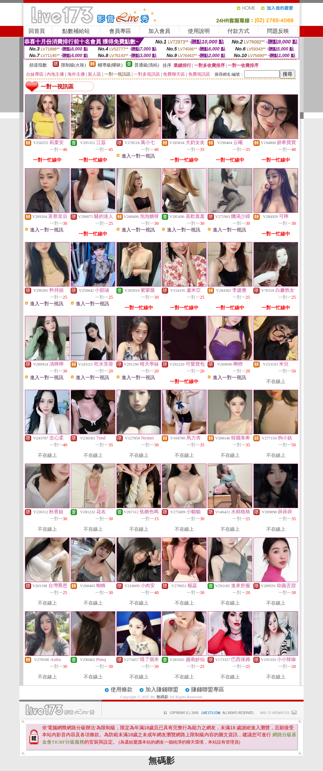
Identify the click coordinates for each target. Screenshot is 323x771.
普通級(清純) (146, 65)
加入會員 (159, 31)
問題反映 (278, 31)
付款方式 (238, 31)
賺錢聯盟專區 (207, 689)
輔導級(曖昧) (110, 65)
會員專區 (120, 31)
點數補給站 (76, 31)
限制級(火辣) (73, 65)
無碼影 (162, 697)
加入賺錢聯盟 (161, 689)
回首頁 (37, 31)
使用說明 (199, 31)
